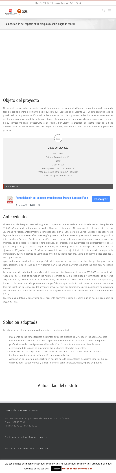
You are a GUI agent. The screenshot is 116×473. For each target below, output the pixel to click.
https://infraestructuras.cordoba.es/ (29, 448)
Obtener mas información (77, 468)
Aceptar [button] (56, 468)
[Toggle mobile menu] (109, 10)
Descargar (101, 199)
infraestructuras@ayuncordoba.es (29, 437)
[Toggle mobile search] (103, 10)
